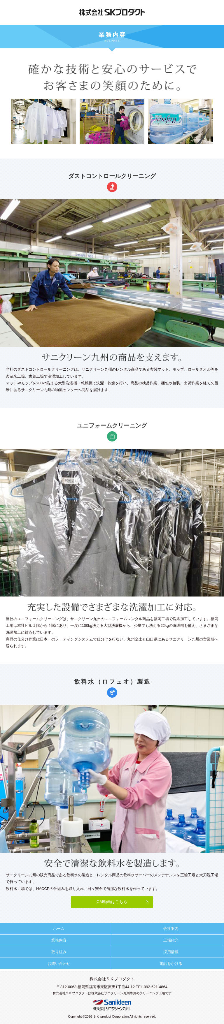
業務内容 (58, 940)
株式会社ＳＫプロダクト (112, 12)
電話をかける (171, 963)
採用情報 (170, 952)
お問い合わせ (59, 963)
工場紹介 (170, 940)
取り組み (58, 952)
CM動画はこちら (112, 901)
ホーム (58, 928)
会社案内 (170, 928)
